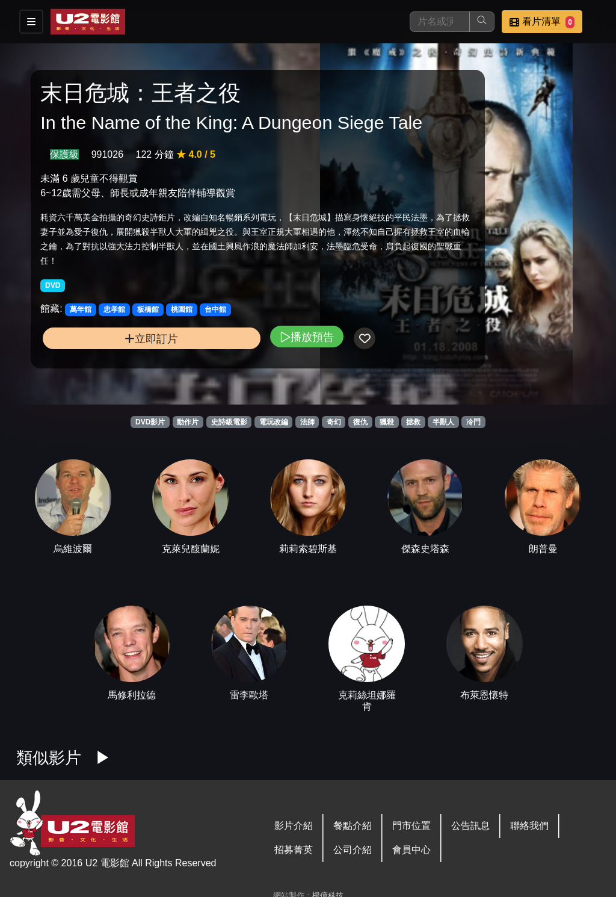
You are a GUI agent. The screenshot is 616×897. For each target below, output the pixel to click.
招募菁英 (293, 850)
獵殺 (387, 422)
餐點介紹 (352, 826)
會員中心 (411, 850)
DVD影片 (150, 422)
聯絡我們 (529, 826)
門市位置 (411, 826)
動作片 (188, 422)
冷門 (473, 422)
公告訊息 (470, 826)
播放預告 (218, 386)
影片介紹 (293, 826)
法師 (307, 422)
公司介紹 (352, 850)
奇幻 (334, 422)
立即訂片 (107, 388)
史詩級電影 (229, 422)
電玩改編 (273, 422)
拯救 (413, 422)
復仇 (360, 422)
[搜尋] (440, 21)
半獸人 (443, 422)
